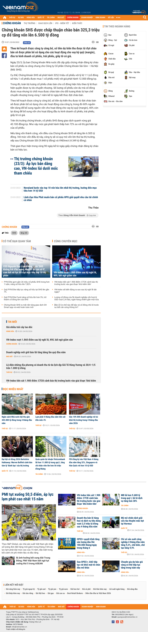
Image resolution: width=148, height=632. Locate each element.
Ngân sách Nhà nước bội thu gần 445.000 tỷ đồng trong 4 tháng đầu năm (17, 420)
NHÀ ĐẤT (61, 17)
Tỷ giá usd (41, 589)
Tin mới (12, 322)
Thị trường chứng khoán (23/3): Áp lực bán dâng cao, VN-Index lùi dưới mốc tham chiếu (36, 166)
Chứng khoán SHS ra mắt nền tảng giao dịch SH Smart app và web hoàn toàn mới (25, 306)
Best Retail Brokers (75, 593)
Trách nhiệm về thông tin (15, 629)
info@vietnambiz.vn (19, 627)
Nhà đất (9, 357)
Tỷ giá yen (52, 589)
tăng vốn (24, 233)
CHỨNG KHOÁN (72, 17)
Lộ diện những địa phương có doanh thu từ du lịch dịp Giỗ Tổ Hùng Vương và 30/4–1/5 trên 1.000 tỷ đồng (50, 366)
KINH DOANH (100, 17)
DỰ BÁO (21, 17)
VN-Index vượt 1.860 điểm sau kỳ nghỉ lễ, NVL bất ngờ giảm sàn (75, 274)
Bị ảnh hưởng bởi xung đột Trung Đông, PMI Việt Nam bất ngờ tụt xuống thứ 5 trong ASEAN (33, 560)
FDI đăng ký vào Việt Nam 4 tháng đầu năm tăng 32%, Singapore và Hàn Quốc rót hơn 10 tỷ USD (83, 462)
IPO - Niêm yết (62, 23)
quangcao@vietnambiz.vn (127, 617)
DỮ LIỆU (111, 17)
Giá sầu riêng (28, 593)
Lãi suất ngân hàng (116, 589)
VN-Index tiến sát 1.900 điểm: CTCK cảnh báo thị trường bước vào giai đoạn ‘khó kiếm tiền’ (76, 283)
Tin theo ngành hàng (117, 26)
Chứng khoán (12, 23)
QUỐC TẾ (41, 17)
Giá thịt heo (40, 593)
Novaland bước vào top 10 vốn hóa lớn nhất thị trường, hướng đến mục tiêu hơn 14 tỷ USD (60, 189)
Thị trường (29, 23)
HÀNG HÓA (31, 17)
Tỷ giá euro (63, 589)
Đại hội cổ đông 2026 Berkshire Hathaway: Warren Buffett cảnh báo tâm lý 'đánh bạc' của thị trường (17, 462)
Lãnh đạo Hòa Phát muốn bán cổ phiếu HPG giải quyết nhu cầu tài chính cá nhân (61, 199)
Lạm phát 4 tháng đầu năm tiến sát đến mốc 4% (50, 418)
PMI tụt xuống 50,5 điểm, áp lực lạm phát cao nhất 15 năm (27, 496)
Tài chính (39, 474)
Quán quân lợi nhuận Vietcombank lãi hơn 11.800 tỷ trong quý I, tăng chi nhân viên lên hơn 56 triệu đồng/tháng (50, 464)
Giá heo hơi (74, 589)
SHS (14, 233)
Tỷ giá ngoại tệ (29, 589)
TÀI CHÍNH (51, 17)
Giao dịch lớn (45, 23)
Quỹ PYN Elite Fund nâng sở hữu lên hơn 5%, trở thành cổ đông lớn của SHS (25, 298)
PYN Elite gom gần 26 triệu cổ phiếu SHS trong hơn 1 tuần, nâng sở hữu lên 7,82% (27, 283)
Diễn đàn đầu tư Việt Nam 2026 (98, 593)
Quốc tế (5, 471)
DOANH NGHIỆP (87, 17)
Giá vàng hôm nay (13, 589)
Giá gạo (51, 593)
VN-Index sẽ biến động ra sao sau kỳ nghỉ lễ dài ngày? (75, 291)
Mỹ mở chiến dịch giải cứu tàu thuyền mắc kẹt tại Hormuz (132, 521)
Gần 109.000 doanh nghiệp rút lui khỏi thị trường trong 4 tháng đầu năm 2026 (83, 420)
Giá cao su (60, 593)
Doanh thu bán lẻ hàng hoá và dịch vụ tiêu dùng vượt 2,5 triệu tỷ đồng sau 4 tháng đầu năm (89, 522)
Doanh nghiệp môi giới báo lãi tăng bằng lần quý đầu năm (36, 352)
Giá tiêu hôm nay (100, 589)
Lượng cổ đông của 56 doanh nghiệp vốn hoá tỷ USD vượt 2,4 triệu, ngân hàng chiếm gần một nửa (76, 298)
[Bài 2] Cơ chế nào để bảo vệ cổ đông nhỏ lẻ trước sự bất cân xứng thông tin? (76, 306)
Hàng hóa (10, 331)
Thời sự (9, 372)
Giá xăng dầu (132, 589)
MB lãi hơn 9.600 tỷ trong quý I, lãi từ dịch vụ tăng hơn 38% (132, 498)
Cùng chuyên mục (65, 241)
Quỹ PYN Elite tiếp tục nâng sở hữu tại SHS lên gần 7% (26, 291)
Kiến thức (77, 23)
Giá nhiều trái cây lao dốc (19, 327)
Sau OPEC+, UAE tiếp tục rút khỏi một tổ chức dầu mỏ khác (88, 565)
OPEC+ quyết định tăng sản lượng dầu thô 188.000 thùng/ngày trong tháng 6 (88, 543)
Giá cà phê (86, 589)
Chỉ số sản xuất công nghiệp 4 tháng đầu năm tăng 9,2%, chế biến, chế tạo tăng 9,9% (133, 543)
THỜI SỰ (12, 17)
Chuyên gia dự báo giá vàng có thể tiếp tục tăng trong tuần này (132, 565)
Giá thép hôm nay (13, 593)
